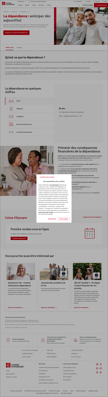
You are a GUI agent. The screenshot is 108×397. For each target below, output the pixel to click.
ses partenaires (54, 185)
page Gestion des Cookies (45, 212)
